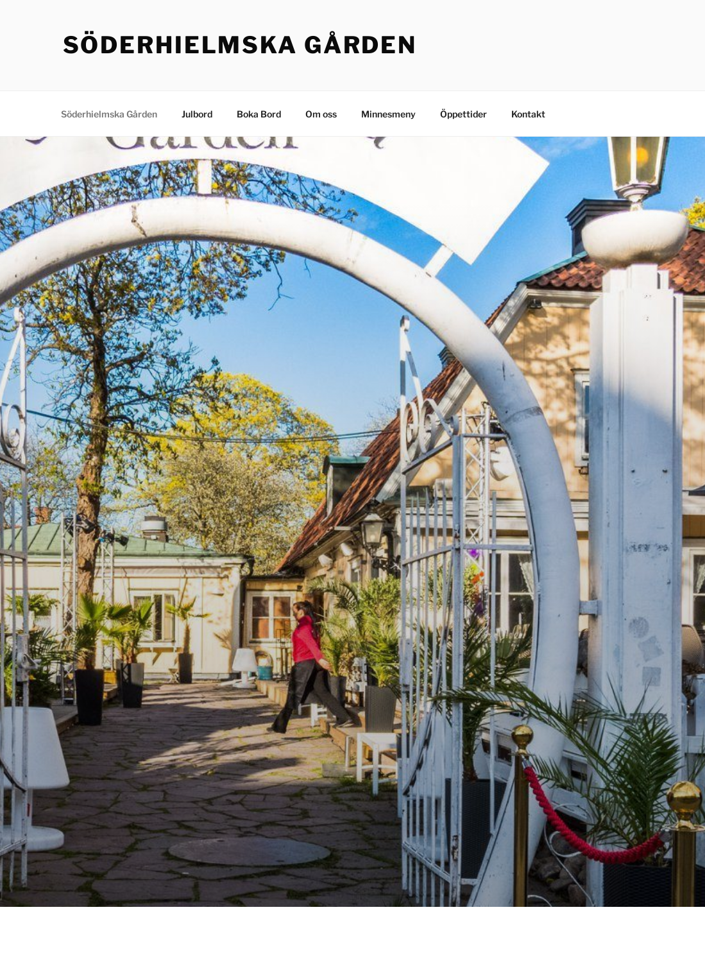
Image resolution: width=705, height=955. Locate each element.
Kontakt (528, 113)
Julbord (197, 113)
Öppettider (463, 113)
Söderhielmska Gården (240, 45)
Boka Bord (259, 113)
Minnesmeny (388, 113)
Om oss (321, 113)
